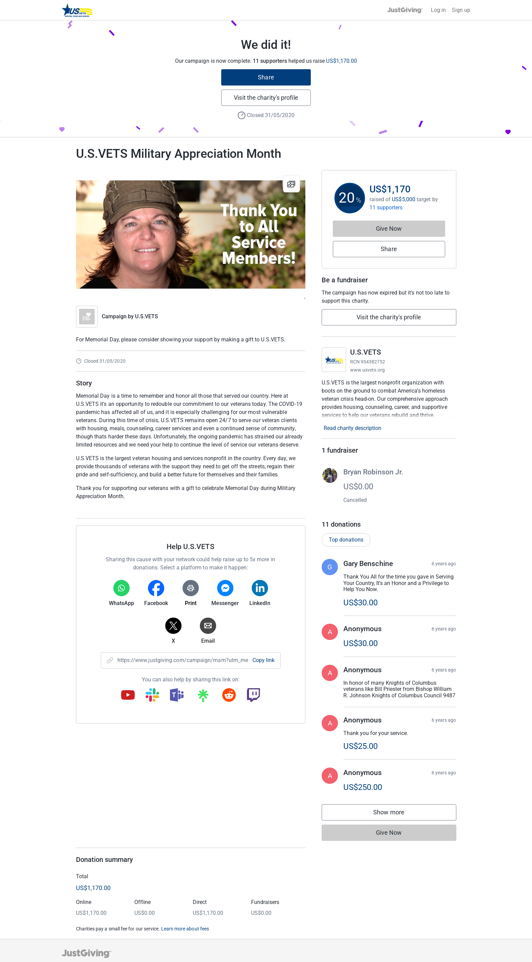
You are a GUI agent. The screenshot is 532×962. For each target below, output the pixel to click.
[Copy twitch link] (253, 695)
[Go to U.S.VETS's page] (334, 359)
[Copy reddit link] (229, 695)
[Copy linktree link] (202, 697)
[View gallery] (291, 183)
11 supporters (386, 207)
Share (266, 77)
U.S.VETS (146, 316)
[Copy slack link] (152, 695)
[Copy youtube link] (128, 695)
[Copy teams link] (177, 695)
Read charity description (352, 428)
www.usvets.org (367, 370)
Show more (395, 814)
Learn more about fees (185, 928)
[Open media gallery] (190, 234)
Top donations (346, 539)
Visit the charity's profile (266, 97)
